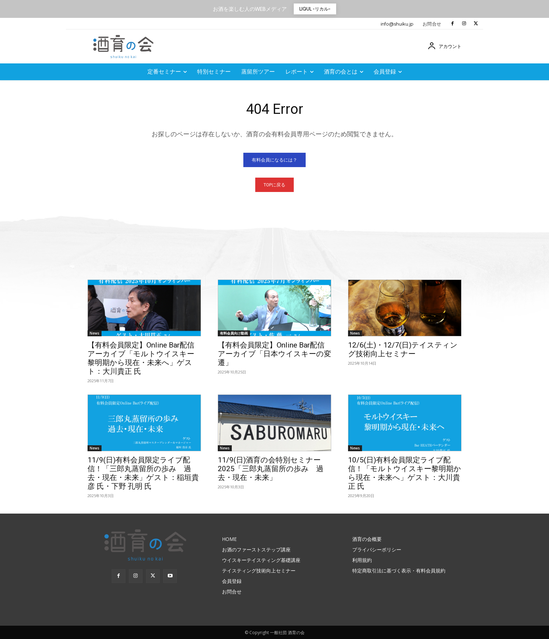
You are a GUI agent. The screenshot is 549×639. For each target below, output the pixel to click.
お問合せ (432, 24)
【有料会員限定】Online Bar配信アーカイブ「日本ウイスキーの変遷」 (274, 354)
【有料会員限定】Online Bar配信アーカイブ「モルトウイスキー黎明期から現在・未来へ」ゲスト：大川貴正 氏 (141, 358)
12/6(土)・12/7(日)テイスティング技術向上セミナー (403, 349)
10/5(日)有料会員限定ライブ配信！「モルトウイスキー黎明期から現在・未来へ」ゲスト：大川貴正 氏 (404, 473)
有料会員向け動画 (234, 333)
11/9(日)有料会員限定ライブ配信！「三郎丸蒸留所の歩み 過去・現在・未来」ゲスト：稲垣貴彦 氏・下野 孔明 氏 (143, 473)
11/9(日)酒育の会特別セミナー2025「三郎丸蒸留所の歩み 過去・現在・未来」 (271, 469)
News (94, 333)
